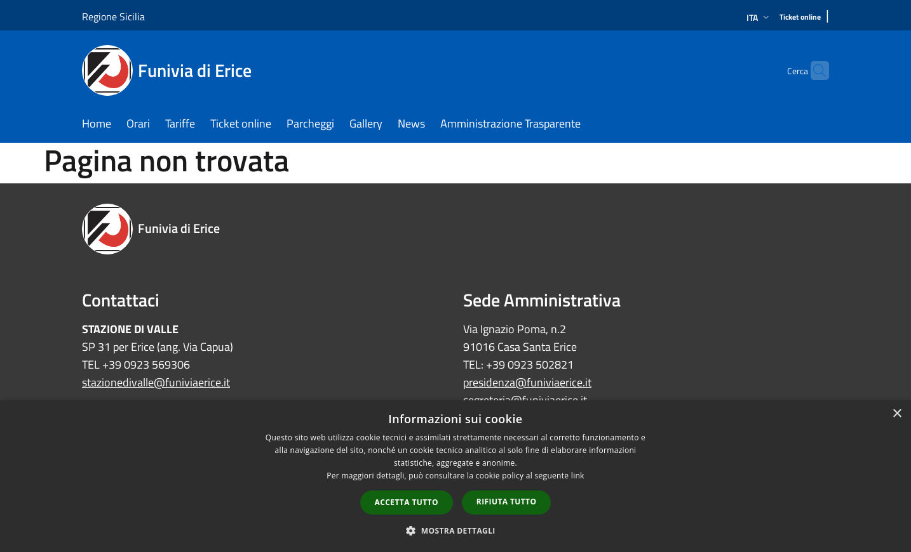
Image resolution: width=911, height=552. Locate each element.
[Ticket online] (800, 17)
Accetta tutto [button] (406, 502)
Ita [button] (759, 17)
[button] (455, 530)
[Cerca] (814, 70)
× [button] (896, 414)
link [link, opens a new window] (577, 475)
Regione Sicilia (113, 16)
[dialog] (455, 476)
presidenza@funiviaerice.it (527, 382)
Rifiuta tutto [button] (506, 501)
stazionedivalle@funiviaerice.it (156, 382)
